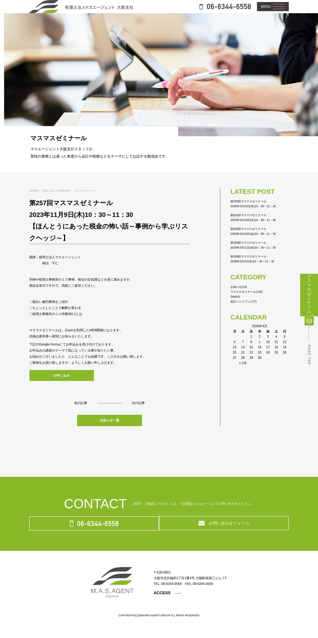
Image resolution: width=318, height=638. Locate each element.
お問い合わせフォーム (223, 540)
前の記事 (80, 416)
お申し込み (62, 388)
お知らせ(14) (239, 299)
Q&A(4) (235, 308)
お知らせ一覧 (109, 434)
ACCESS (170, 611)
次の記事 (139, 416)
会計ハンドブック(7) (245, 313)
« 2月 (243, 375)
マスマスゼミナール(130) (248, 304)
